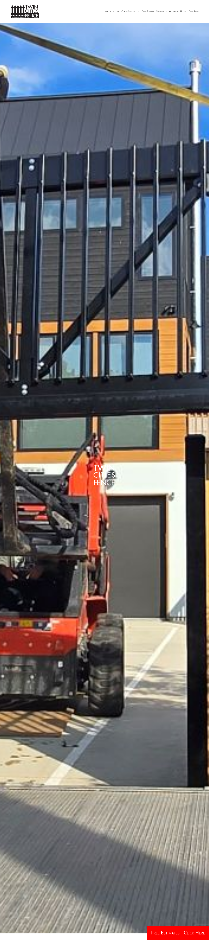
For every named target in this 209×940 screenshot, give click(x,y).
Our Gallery (148, 11)
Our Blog (194, 11)
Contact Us (161, 11)
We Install (110, 11)
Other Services (128, 11)
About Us (178, 11)
